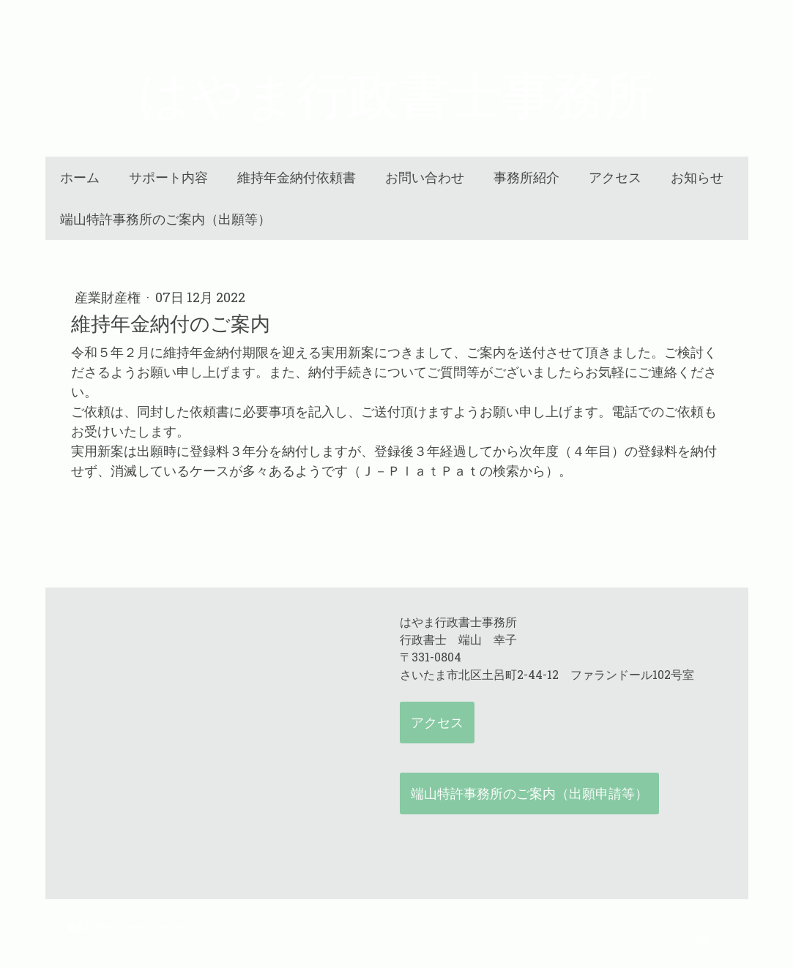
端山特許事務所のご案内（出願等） (165, 219)
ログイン (710, 939)
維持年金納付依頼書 (296, 177)
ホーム (80, 177)
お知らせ (697, 177)
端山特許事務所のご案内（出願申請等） (529, 793)
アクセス (615, 177)
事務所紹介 (526, 177)
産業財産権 (109, 297)
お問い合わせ (424, 177)
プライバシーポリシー (130, 926)
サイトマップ (201, 926)
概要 (75, 926)
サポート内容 (168, 177)
